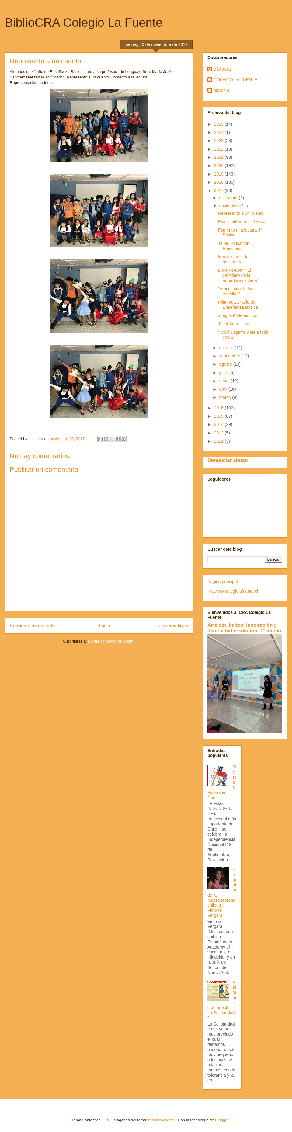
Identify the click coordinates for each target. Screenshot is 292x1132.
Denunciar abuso (227, 460)
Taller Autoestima (234, 323)
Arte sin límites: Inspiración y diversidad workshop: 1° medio (244, 627)
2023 (219, 140)
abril (223, 389)
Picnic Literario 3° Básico (241, 221)
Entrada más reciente (32, 625)
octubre (227, 347)
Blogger (221, 1120)
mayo (225, 380)
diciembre (229, 197)
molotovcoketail (162, 1120)
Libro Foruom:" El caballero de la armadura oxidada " (239, 275)
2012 (219, 432)
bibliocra (221, 90)
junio (224, 372)
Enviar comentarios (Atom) (111, 641)
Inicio (104, 625)
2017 (219, 190)
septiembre (230, 356)
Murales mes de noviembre (233, 259)
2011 (219, 441)
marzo (225, 397)
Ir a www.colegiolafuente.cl (232, 591)
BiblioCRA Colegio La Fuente (83, 22)
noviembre (229, 206)
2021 (219, 157)
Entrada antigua (171, 625)
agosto (226, 364)
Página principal (222, 581)
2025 (219, 124)
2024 (219, 132)
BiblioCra (222, 69)
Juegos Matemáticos (237, 315)
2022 (219, 149)
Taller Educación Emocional (233, 246)
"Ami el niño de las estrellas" (235, 291)
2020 (219, 165)
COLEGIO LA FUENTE (235, 79)
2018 (219, 182)
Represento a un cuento (240, 213)
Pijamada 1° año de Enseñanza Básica (238, 305)
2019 (219, 174)
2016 (219, 408)
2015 (219, 416)
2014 (219, 424)
